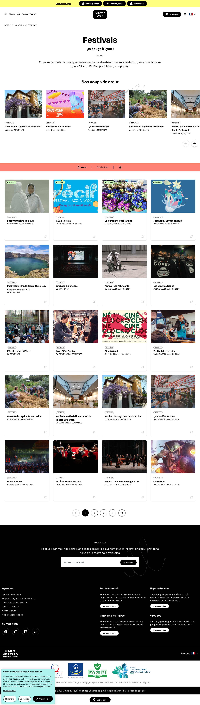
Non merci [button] (9, 698)
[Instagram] (15, 631)
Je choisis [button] (24, 698)
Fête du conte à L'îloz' (18, 351)
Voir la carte (100, 699)
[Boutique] (172, 14)
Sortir (8, 25)
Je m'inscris (128, 562)
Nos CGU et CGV (10, 606)
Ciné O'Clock (111, 351)
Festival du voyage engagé (167, 220)
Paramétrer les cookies (134, 690)
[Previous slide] (185, 143)
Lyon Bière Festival (66, 351)
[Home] (100, 14)
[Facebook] (5, 631)
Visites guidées (90, 3)
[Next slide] (194, 143)
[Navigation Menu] (10, 14)
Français (189, 653)
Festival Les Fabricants (117, 285)
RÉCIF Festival (63, 220)
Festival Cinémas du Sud (20, 220)
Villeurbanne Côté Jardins (118, 220)
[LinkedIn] (25, 631)
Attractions (137, 3)
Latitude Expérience (67, 285)
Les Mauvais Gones (163, 285)
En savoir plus (109, 606)
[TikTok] (35, 631)
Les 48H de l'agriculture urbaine (24, 416)
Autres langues (9, 610)
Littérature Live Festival (68, 481)
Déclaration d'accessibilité (14, 602)
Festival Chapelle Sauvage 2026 (122, 481)
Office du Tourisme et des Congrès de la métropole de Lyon (92, 690)
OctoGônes (159, 481)
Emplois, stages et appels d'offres (18, 598)
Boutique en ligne (63, 4)
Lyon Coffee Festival (164, 416)
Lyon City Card (114, 3)
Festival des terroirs (164, 351)
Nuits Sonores (14, 481)
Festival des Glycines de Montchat (123, 416)
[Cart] (185, 14)
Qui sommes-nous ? (11, 594)
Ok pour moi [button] (43, 698)
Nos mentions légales (12, 614)
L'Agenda (19, 25)
